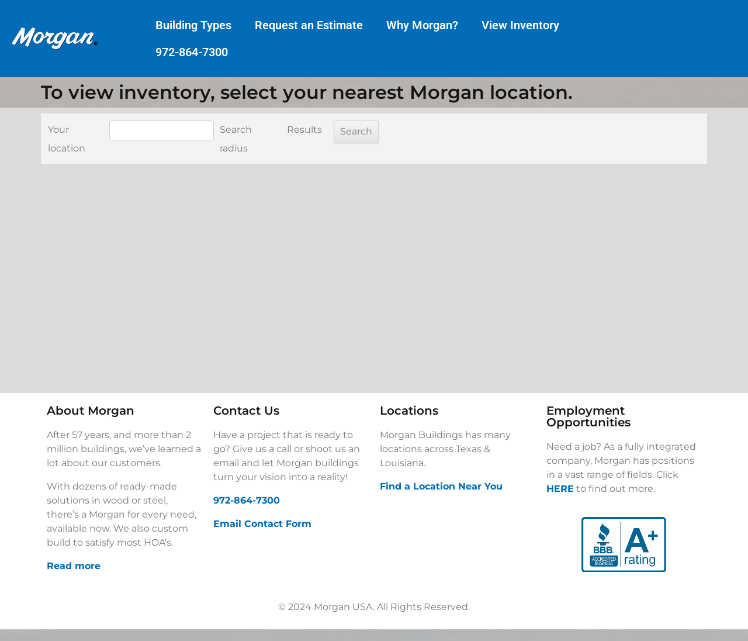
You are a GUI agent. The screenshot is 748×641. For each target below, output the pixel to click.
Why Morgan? (422, 25)
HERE (560, 488)
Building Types (193, 25)
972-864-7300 (191, 52)
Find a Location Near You (441, 486)
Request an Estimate (309, 25)
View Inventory (520, 25)
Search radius (236, 139)
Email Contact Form (262, 523)
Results (304, 129)
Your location (66, 139)
